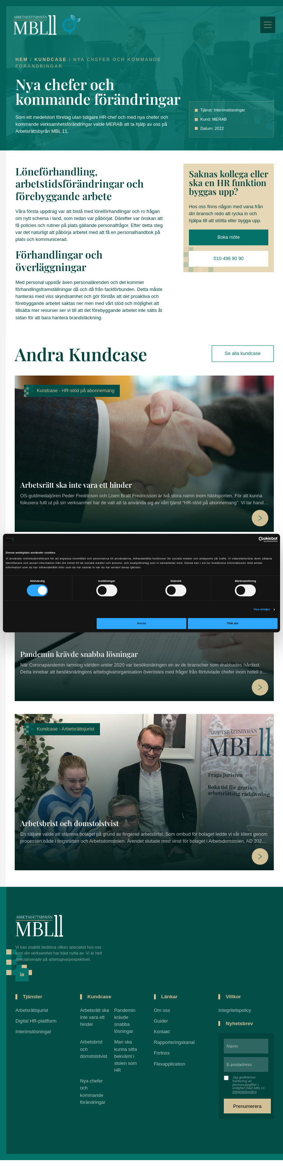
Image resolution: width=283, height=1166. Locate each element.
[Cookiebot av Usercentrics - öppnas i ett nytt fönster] (245, 539)
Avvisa (141, 623)
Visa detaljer (262, 609)
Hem (24, 62)
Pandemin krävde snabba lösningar (79, 657)
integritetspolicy (245, 1094)
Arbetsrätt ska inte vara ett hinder (76, 488)
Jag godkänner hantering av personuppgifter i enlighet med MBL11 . (249, 1087)
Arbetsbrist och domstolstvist (69, 826)
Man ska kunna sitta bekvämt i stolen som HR (127, 1059)
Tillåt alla (233, 623)
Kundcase (53, 62)
